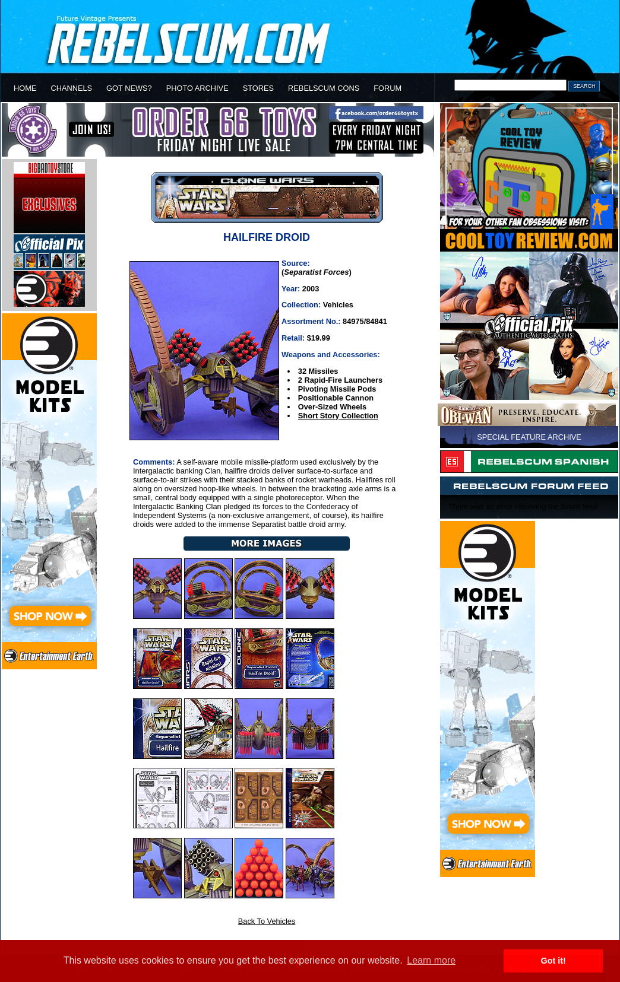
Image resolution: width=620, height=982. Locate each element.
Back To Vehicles (267, 921)
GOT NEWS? (129, 88)
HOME (25, 88)
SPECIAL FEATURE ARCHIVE (529, 437)
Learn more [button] (431, 960)
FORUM (387, 88)
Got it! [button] (553, 960)
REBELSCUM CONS (323, 88)
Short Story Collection (338, 415)
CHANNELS (71, 88)
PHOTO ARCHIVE (197, 88)
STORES (258, 88)
